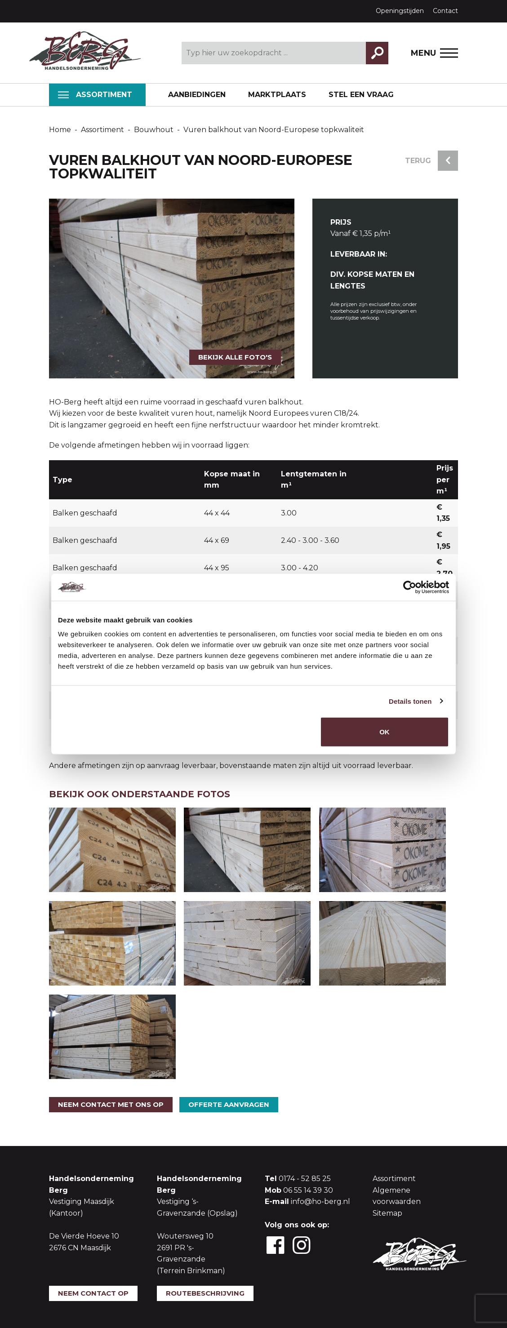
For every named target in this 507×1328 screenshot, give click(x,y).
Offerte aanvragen (228, 1104)
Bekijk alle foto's (235, 357)
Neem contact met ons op (111, 1104)
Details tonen (410, 701)
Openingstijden (400, 11)
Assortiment (95, 94)
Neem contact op (93, 1293)
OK (384, 732)
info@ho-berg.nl (320, 1201)
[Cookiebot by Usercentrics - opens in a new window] (409, 587)
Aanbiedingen (197, 94)
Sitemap (387, 1213)
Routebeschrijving (205, 1293)
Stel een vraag (361, 94)
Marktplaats (277, 94)
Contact (445, 11)
